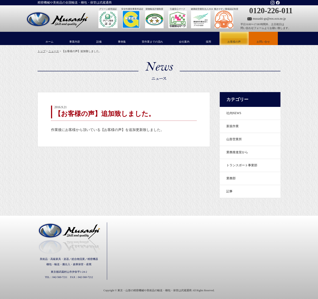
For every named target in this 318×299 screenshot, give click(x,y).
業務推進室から (237, 152)
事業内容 (74, 41)
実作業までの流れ (152, 41)
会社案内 (184, 41)
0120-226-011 (271, 10)
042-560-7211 (59, 277)
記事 (229, 191)
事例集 (122, 41)
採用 (208, 41)
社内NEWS (233, 113)
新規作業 (232, 126)
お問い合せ (263, 41)
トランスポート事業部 (241, 165)
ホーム (49, 41)
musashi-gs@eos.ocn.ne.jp (269, 18)
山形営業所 (234, 139)
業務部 (231, 178)
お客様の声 (234, 38)
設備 (99, 41)
